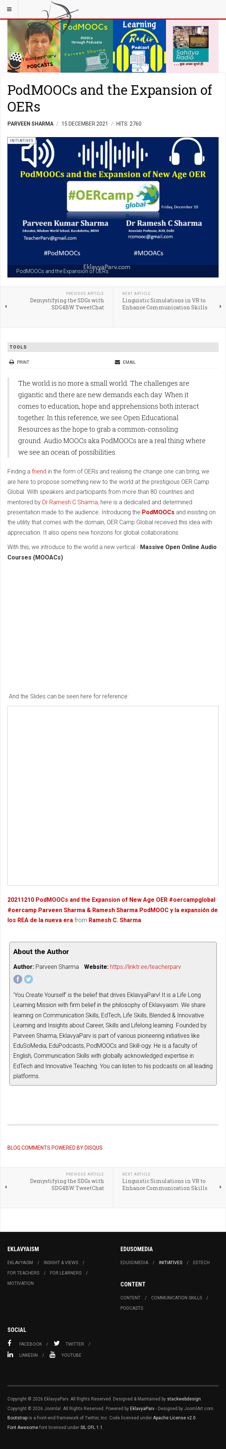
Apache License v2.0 (174, 1417)
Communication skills (176, 1297)
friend (40, 471)
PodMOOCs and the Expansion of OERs (109, 98)
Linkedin (22, 1354)
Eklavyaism (20, 1262)
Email (125, 362)
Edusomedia (134, 1262)
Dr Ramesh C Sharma (70, 502)
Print (19, 362)
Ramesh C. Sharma (115, 920)
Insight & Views (61, 1262)
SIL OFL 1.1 (91, 1427)
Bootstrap (17, 1417)
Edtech (201, 1262)
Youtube (66, 1354)
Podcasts (131, 1308)
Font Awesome (22, 1427)
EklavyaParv (142, 1408)
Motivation (20, 1283)
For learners (66, 1273)
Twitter (69, 1343)
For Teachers (23, 1273)
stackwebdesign (184, 1399)
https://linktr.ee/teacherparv (145, 966)
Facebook (24, 1343)
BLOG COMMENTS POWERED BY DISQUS (55, 1148)
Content (130, 1297)
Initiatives (170, 1262)
